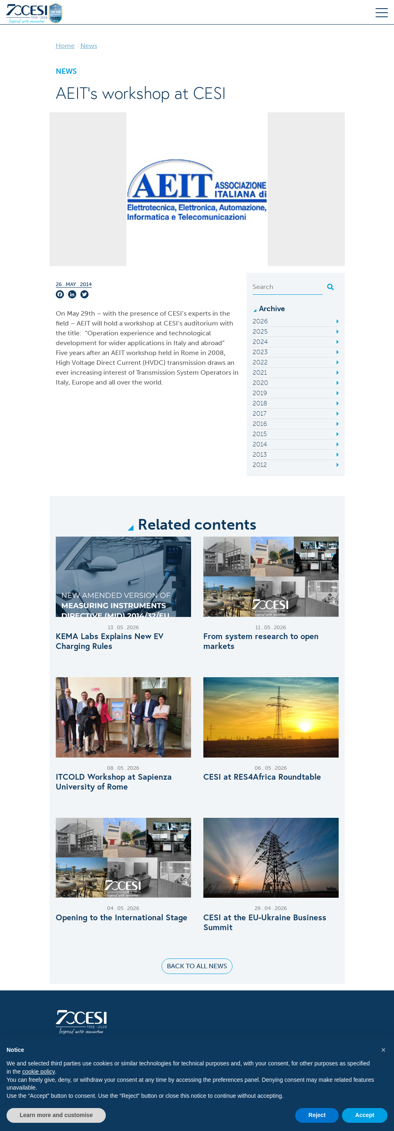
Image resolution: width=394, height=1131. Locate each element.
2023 (260, 352)
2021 (260, 372)
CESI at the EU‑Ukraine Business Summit (265, 922)
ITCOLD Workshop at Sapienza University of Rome (114, 782)
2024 (260, 342)
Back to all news (197, 966)
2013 (260, 454)
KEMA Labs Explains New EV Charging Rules (110, 641)
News (88, 46)
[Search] (288, 287)
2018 (260, 403)
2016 (260, 424)
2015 (260, 434)
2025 (260, 331)
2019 (260, 393)
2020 (260, 383)
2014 (260, 444)
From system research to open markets (261, 641)
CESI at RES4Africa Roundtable (262, 777)
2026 (260, 321)
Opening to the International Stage (121, 917)
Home (65, 46)
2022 (260, 362)
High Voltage (75, 362)
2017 (259, 413)
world (153, 382)
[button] (383, 1049)
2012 (260, 465)
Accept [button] (364, 1115)
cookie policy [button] (38, 1071)
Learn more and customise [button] (56, 1115)
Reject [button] (317, 1115)
